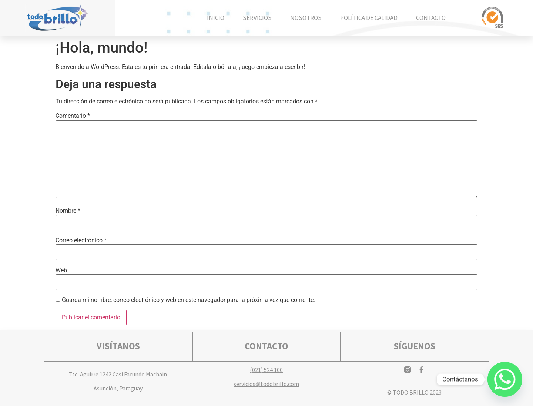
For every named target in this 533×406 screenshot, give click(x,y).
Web (61, 270)
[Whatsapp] (504, 379)
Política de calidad (369, 18)
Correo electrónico (81, 240)
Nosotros (306, 18)
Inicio (215, 18)
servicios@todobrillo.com (266, 383)
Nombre (68, 211)
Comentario (73, 116)
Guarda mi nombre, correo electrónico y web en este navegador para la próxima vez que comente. (188, 300)
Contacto (431, 18)
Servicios (257, 18)
